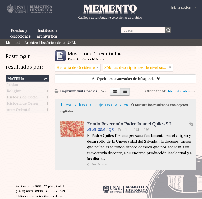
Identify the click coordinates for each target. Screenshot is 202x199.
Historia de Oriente (24, 104)
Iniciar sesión (181, 7)
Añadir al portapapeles (191, 123)
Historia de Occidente (26, 98)
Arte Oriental (18, 110)
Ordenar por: (155, 91)
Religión (14, 92)
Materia (15, 78)
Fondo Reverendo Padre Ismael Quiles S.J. (129, 124)
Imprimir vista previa (76, 91)
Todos (12, 85)
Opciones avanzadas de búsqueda (125, 78)
